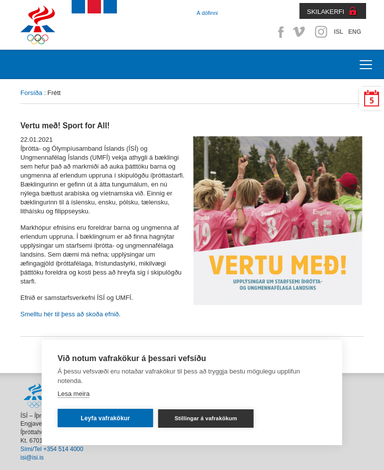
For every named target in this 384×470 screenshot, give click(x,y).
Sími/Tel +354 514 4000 (51, 449)
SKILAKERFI (325, 11)
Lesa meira (74, 393)
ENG (354, 31)
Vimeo (300, 32)
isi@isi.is (32, 457)
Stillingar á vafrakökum (206, 418)
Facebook (279, 32)
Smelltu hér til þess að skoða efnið (69, 314)
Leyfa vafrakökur (105, 418)
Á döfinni (207, 13)
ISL (338, 31)
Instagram (321, 32)
